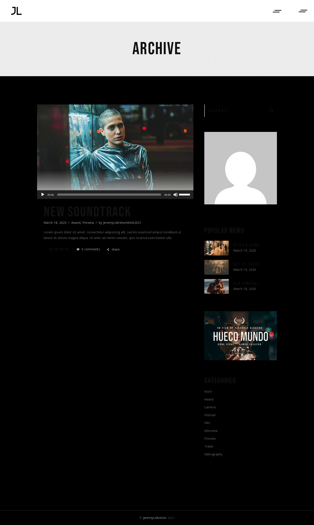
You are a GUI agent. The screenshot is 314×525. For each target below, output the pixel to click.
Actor (208, 391)
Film (207, 423)
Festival (209, 415)
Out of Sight (246, 264)
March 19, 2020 (244, 250)
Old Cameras (246, 283)
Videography (213, 454)
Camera (210, 407)
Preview (88, 222)
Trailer (209, 446)
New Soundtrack (87, 212)
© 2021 (157, 518)
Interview (211, 431)
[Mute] (175, 194)
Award (75, 222)
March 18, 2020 (55, 222)
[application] (115, 194)
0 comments (88, 249)
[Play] (43, 194)
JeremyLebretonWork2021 (122, 222)
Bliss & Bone (246, 245)
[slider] (109, 195)
